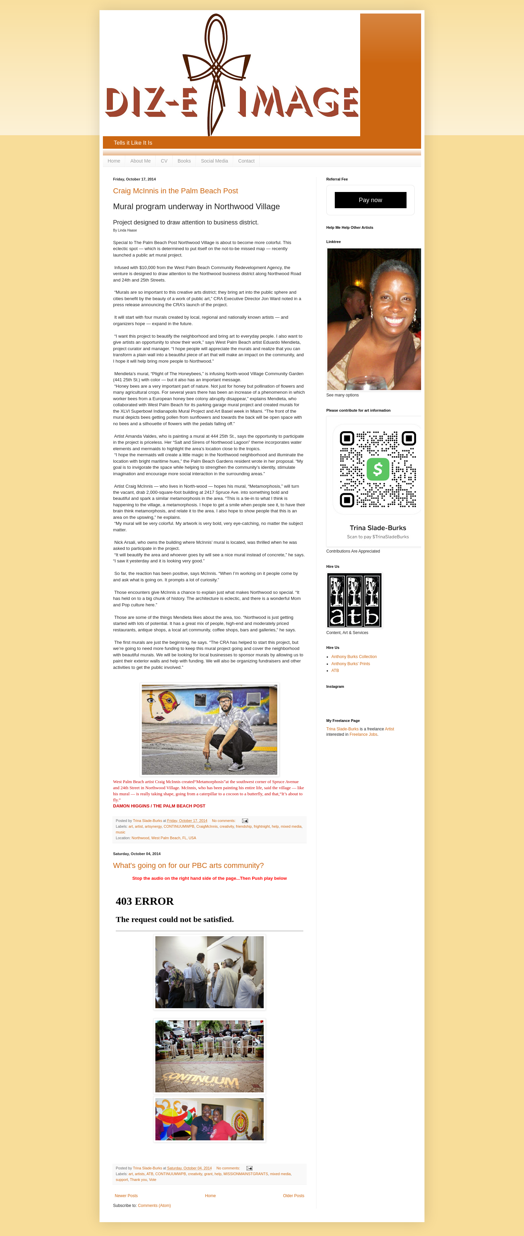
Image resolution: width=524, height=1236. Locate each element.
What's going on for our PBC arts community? (188, 865)
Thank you (138, 1180)
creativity (227, 826)
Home (114, 161)
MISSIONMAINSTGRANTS (245, 1174)
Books (184, 161)
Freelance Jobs (363, 734)
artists (140, 1174)
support (122, 1180)
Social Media (214, 161)
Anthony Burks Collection (354, 656)
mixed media (291, 826)
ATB (150, 1174)
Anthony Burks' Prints (350, 663)
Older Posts (293, 1195)
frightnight (262, 826)
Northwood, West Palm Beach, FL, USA (164, 838)
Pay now (370, 200)
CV (164, 161)
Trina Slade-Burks (342, 729)
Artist (389, 729)
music (120, 832)
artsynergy (153, 826)
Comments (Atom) (154, 1205)
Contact (246, 161)
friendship (244, 826)
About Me (140, 161)
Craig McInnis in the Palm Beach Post (175, 191)
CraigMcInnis (207, 826)
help (275, 826)
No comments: (224, 821)
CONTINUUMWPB (178, 826)
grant (208, 1174)
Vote (152, 1180)
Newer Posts (126, 1195)
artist (139, 826)
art (131, 826)
